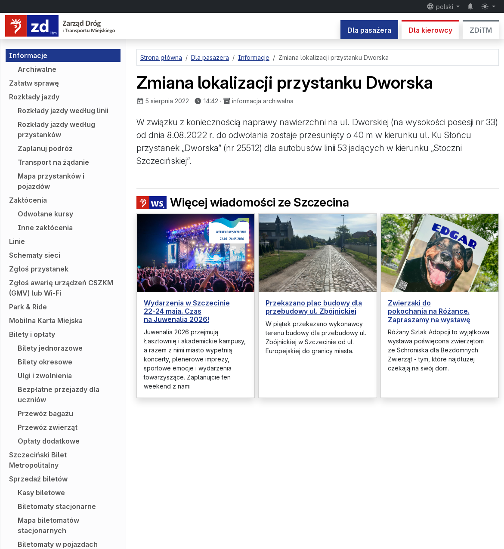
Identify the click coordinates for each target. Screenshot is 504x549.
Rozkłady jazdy (34, 97)
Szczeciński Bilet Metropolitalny (38, 459)
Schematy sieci (34, 255)
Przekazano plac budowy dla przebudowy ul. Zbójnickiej (314, 307)
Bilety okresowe (45, 362)
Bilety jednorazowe (50, 348)
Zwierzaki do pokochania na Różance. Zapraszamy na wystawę (429, 311)
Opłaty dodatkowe (49, 441)
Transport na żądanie (53, 162)
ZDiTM (481, 30)
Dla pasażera (369, 30)
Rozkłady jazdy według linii (63, 110)
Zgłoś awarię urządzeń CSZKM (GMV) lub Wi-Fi (61, 287)
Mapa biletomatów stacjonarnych (48, 525)
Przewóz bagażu (45, 413)
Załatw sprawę (34, 83)
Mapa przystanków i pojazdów (51, 181)
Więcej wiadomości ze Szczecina (242, 202)
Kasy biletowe (41, 492)
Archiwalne (37, 69)
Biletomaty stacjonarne (57, 506)
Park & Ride (28, 306)
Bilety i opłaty (32, 334)
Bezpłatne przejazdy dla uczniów (58, 394)
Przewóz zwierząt (47, 427)
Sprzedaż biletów (38, 479)
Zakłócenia (28, 200)
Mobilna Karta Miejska (46, 320)
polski (441, 6)
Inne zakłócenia (45, 227)
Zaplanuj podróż (45, 148)
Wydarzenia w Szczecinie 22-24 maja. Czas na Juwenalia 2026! (187, 311)
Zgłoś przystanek (38, 269)
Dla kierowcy (430, 30)
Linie (17, 241)
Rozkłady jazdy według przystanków (56, 129)
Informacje (28, 55)
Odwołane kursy (45, 214)
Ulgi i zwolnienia (45, 375)
